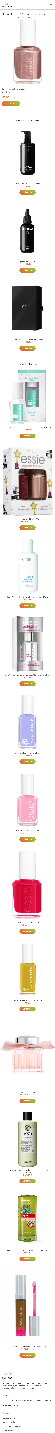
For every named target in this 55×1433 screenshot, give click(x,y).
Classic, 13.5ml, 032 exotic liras (28, 922)
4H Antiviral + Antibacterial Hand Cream (27, 340)
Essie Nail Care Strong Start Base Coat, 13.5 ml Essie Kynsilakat (27, 427)
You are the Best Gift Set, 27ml (27, 519)
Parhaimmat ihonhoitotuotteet (13, 1426)
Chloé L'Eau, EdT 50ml (27, 1092)
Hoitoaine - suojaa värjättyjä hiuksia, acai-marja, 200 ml (27, 1250)
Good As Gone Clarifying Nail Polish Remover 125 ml (27, 597)
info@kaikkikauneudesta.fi (11, 1405)
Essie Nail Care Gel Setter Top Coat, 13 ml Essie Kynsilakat (27, 675)
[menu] (50, 4)
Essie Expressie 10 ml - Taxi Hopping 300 (28, 1000)
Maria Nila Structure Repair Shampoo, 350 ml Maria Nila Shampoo (27, 1171)
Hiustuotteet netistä (9, 1422)
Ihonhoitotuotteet (8, 1430)
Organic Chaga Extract (27, 262)
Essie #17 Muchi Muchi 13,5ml (27, 831)
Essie (23, 89)
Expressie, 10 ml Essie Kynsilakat (27, 753)
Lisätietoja (10, 104)
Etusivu (4, 17)
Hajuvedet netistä (8, 1418)
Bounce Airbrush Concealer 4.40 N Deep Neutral (27, 1346)
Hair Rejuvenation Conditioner (27, 184)
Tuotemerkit (16, 89)
